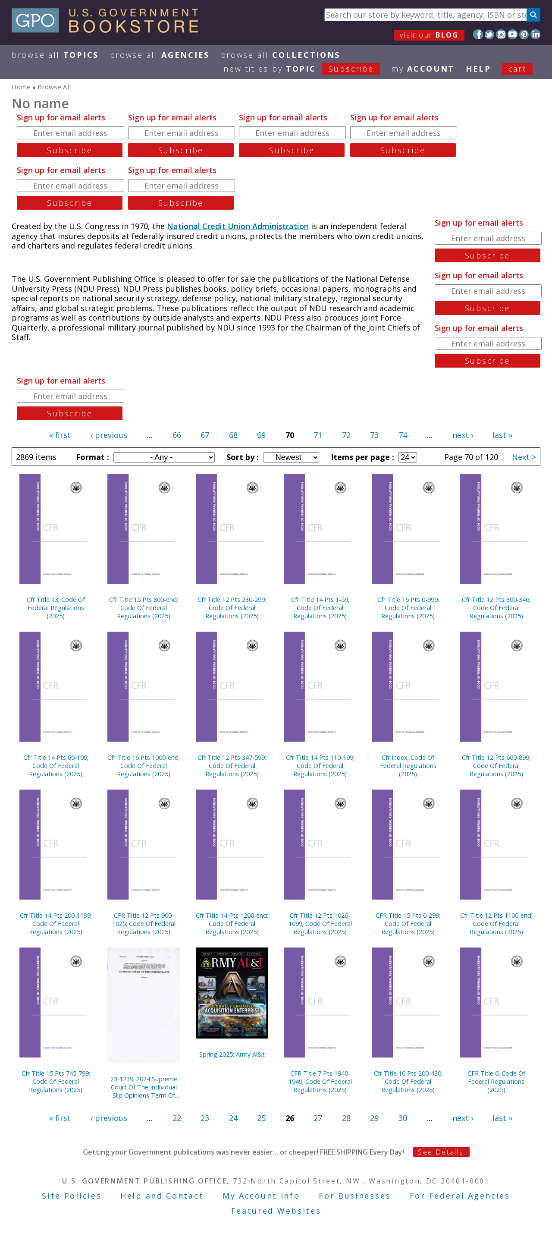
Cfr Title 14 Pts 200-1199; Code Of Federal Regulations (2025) (56, 923)
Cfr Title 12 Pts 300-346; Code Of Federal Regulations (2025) (496, 607)
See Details (441, 1152)
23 (205, 1118)
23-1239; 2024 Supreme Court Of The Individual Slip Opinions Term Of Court (143, 1087)
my (423, 68)
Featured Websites (276, 1211)
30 (402, 1118)
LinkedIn (535, 34)
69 (261, 435)
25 (261, 1118)
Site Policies (71, 1195)
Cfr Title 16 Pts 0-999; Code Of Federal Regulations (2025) (408, 607)
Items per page (361, 457)
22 (176, 1118)
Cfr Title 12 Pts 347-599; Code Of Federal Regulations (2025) (232, 765)
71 (318, 435)
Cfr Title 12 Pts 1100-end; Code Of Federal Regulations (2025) (496, 923)
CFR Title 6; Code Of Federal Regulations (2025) (496, 1081)
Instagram (501, 34)
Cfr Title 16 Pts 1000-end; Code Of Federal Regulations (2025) (143, 765)
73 (374, 435)
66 (176, 435)
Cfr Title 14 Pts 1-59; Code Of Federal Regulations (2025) (320, 607)
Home (21, 86)
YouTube (513, 34)
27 (318, 1118)
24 (233, 1118)
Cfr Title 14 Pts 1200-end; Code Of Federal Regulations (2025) (232, 923)
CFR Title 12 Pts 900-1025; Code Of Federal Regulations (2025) (144, 923)
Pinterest (524, 34)
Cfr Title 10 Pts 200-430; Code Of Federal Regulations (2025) (408, 1081)
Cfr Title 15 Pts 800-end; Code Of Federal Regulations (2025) (143, 607)
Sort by (241, 457)
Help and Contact (162, 1195)
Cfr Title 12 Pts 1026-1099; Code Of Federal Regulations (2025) (320, 923)
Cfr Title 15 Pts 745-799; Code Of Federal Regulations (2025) (56, 1081)
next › (462, 435)
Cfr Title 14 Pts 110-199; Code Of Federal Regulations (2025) (320, 765)
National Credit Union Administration (238, 226)
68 (233, 435)
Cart (517, 68)
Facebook (478, 34)
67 (205, 435)
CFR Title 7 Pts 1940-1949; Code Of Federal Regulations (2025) (320, 1081)
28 (346, 1118)
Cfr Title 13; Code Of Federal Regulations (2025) (56, 607)
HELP (478, 68)
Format (91, 457)
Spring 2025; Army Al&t (232, 1054)
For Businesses (355, 1195)
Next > (524, 457)
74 (402, 435)
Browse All (55, 55)
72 (346, 435)
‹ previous (109, 435)
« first (60, 435)
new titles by (307, 68)
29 (374, 1118)
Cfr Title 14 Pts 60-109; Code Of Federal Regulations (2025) (55, 765)
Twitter (490, 34)
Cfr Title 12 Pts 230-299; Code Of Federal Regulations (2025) (232, 607)
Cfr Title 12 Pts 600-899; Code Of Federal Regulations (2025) (496, 765)
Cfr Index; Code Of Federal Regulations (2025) (408, 765)
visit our (429, 35)
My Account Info (261, 1195)
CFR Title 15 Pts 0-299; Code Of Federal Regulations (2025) (408, 923)
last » (502, 435)
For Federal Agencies (460, 1195)
